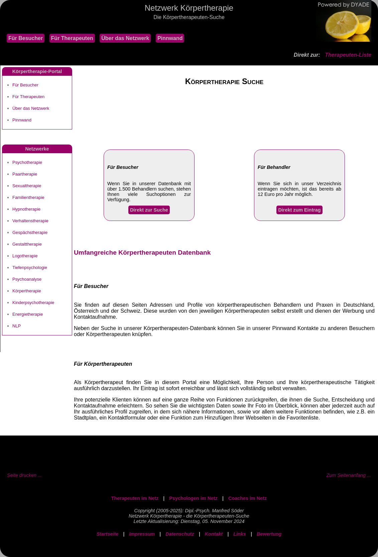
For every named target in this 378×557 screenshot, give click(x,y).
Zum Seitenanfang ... (348, 475)
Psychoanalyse (26, 279)
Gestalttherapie (27, 244)
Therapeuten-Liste (348, 55)
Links (239, 534)
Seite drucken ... (24, 475)
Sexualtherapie (26, 185)
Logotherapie (25, 255)
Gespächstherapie (29, 232)
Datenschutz (179, 534)
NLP (16, 325)
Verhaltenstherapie (30, 220)
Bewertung (269, 534)
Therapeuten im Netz (135, 498)
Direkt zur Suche (149, 210)
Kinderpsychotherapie (33, 302)
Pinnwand (170, 38)
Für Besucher (25, 38)
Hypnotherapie (26, 209)
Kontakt (214, 534)
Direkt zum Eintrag (299, 210)
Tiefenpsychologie (29, 267)
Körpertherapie (26, 290)
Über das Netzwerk (125, 38)
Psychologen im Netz (193, 498)
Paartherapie (24, 174)
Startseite (108, 534)
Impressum (142, 534)
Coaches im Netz (247, 498)
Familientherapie (28, 197)
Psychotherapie (27, 162)
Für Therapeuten (72, 38)
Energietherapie (27, 314)
